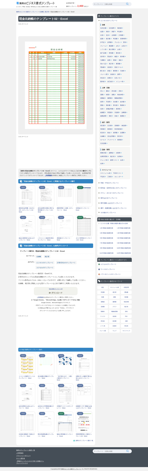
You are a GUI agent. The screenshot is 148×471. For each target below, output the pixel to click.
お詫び (124, 46)
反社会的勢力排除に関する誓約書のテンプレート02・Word (46, 210)
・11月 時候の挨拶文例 (105, 253)
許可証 (102, 42)
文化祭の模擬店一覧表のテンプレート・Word (27, 435)
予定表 (102, 176)
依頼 (107, 31)
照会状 (109, 56)
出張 (101, 35)
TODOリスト (117, 173)
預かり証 (103, 64)
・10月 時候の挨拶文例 (123, 248)
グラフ (114, 306)
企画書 (114, 35)
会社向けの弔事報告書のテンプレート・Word (46, 407)
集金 (108, 132)
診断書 (124, 112)
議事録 (111, 153)
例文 (102, 287)
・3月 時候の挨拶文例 (106, 233)
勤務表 (122, 105)
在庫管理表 (104, 156)
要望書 (118, 64)
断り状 (102, 71)
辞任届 (115, 105)
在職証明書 (109, 109)
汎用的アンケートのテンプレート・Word (65, 407)
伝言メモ (117, 78)
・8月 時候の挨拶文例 (123, 243)
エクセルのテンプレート (44, 267)
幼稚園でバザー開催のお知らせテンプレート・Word (84, 407)
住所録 (119, 156)
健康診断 (103, 116)
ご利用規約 (48, 175)
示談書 (116, 112)
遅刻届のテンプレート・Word (64, 239)
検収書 (109, 129)
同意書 (109, 112)
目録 (115, 116)
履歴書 (109, 98)
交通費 (122, 132)
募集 (107, 91)
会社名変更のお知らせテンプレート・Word (27, 407)
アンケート (111, 140)
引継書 (102, 60)
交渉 (107, 35)
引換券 (122, 71)
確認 (115, 56)
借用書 (115, 132)
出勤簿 (118, 153)
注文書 (109, 125)
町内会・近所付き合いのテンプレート (114, 188)
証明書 (109, 42)
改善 (108, 60)
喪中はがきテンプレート (109, 198)
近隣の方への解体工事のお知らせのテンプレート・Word (84, 378)
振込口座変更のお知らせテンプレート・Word (27, 239)
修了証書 (103, 53)
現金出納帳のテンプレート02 (55, 288)
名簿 (101, 163)
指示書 (108, 38)
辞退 (108, 71)
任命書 (115, 102)
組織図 (102, 112)
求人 (101, 91)
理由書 (102, 67)
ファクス (102, 316)
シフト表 (103, 49)
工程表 (109, 176)
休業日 (109, 78)
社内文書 (103, 28)
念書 (126, 321)
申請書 (115, 38)
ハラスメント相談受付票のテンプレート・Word (46, 239)
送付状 (102, 56)
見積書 (116, 125)
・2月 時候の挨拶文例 (123, 228)
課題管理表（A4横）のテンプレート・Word (65, 209)
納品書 (124, 125)
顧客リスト (113, 160)
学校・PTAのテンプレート (110, 183)
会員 (121, 160)
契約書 (108, 105)
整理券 (115, 71)
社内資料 (112, 28)
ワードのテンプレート (108, 269)
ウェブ (114, 330)
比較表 (112, 74)
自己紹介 (110, 81)
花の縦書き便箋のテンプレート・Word (46, 377)
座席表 (118, 109)
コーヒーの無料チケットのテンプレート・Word (27, 377)
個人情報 (112, 49)
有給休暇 (120, 94)
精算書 (119, 140)
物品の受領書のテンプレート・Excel (65, 435)
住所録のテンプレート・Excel (83, 209)
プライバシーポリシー (23, 455)
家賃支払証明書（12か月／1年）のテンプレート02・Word (27, 210)
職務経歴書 (118, 98)
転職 (107, 94)
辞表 (120, 91)
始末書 (122, 102)
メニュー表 (119, 81)
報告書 (119, 28)
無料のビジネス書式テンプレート (27, 12)
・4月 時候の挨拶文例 (123, 233)
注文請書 (103, 143)
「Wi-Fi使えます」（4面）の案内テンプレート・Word (65, 378)
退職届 (102, 98)
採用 (101, 102)
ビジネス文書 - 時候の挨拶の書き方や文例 (114, 223)
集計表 (112, 156)
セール (102, 140)
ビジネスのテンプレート (44, 262)
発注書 (102, 125)
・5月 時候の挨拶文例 (106, 238)
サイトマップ (126, 330)
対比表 (102, 78)
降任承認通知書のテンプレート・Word (46, 435)
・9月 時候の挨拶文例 (106, 248)
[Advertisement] (55, 30)
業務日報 (103, 153)
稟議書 (111, 46)
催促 (120, 60)
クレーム (103, 46)
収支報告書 (118, 129)
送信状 (109, 67)
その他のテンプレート (108, 212)
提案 (101, 38)
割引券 (119, 136)
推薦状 (122, 116)
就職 (113, 94)
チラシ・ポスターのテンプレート (112, 193)
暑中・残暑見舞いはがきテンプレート (114, 208)
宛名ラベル (118, 67)
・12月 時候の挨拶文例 (123, 253)
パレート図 (104, 74)
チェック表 (104, 160)
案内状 (102, 81)
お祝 (118, 49)
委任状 (118, 53)
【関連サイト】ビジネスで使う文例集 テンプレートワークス (30, 462)
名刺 (101, 109)
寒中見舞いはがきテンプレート (111, 203)
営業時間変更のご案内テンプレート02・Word (84, 435)
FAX (126, 316)
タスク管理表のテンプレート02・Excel (84, 239)
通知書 (126, 292)
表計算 (47, 12)
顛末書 (122, 56)
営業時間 (123, 38)
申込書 (119, 31)
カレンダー (118, 176)
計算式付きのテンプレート (66, 262)
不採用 (108, 102)
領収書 (102, 129)
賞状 (110, 116)
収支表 (102, 132)
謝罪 (118, 74)
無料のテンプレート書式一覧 (84, 440)
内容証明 (126, 287)
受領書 (111, 53)
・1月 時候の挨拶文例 (106, 228)
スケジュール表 (105, 173)
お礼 (117, 46)
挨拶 (113, 31)
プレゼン (117, 42)
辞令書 (114, 91)
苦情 (124, 42)
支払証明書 (111, 136)
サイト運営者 (20, 458)
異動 (101, 105)
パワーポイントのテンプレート (111, 274)
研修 (114, 60)
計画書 (121, 35)
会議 (101, 31)
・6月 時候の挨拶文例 (123, 238)
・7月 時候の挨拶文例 (106, 243)
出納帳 (41, 12)
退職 (101, 94)
